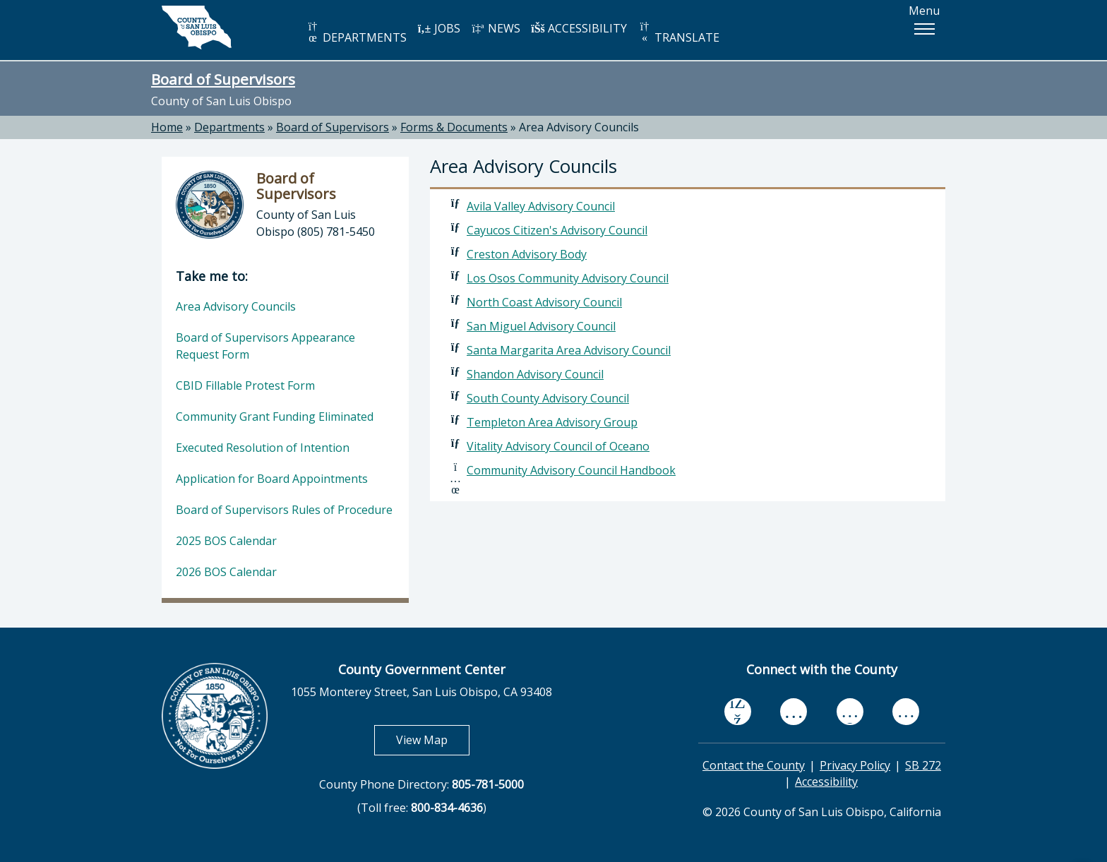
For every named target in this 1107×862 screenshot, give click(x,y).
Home (167, 127)
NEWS (495, 28)
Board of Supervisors (223, 79)
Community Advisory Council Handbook (571, 470)
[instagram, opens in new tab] (905, 711)
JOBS (438, 28)
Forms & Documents (454, 127)
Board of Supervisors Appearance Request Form (265, 346)
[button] (924, 29)
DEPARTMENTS (356, 32)
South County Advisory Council (548, 398)
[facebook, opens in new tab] (737, 711)
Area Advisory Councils (579, 127)
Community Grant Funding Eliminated (274, 416)
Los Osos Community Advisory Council (568, 278)
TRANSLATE (678, 32)
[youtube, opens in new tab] (794, 712)
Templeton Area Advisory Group (552, 422)
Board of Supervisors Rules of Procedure (284, 509)
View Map (432, 739)
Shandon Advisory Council (535, 374)
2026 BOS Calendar (226, 572)
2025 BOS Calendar (226, 541)
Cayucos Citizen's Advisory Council (557, 230)
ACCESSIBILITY (579, 28)
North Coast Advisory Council (544, 302)
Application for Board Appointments (272, 478)
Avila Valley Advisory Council (541, 206)
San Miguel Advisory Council (541, 326)
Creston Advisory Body (527, 254)
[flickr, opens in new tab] (850, 711)
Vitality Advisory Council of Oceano (558, 446)
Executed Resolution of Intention (262, 447)
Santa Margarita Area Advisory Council (569, 350)
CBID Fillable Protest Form (245, 385)
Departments (229, 127)
